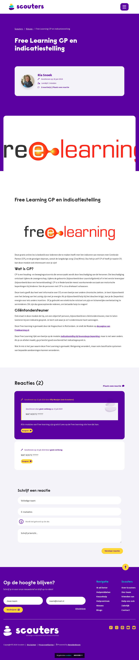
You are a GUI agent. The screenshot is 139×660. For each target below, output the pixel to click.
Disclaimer (31, 645)
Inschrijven (13, 609)
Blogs (99, 610)
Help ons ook (128, 601)
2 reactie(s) (46, 87)
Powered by (68, 645)
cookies (68, 655)
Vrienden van (127, 596)
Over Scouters (128, 587)
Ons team (126, 592)
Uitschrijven (80, 609)
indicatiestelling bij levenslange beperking (80, 336)
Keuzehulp (101, 596)
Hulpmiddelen (103, 592)
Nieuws (29, 28)
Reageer (26, 431)
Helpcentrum (103, 601)
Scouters (19, 28)
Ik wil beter (102, 587)
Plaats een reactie (61, 87)
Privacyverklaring (46, 645)
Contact (125, 610)
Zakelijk (125, 605)
